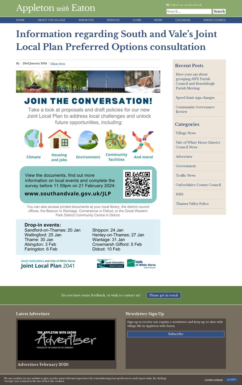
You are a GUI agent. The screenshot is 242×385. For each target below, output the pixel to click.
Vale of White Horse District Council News (198, 145)
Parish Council (214, 20)
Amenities (86, 20)
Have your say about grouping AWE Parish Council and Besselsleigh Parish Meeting (195, 81)
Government (186, 166)
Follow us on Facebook (186, 5)
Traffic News (186, 175)
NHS (179, 194)
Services (113, 20)
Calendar (182, 20)
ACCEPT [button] (231, 379)
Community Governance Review (195, 109)
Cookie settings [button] (214, 379)
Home (20, 20)
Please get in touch (164, 295)
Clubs (137, 20)
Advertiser (184, 156)
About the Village (51, 20)
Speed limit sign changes (195, 98)
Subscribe (175, 335)
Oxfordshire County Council (198, 185)
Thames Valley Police (192, 204)
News (158, 20)
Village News (186, 133)
